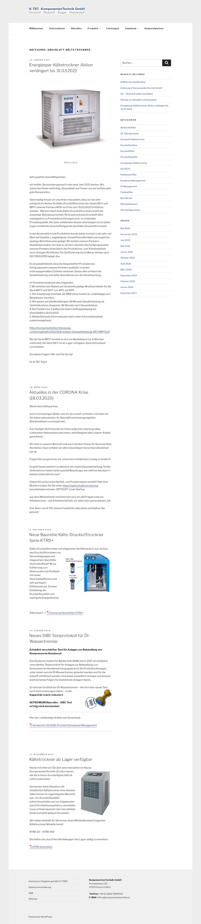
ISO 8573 (125, 168)
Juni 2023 (125, 240)
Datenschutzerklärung (40, 887)
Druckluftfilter (127, 151)
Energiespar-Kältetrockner (133, 163)
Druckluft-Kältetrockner (132, 139)
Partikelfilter (126, 192)
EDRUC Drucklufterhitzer (133, 82)
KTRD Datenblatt (42, 846)
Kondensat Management (132, 180)
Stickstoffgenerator (130, 210)
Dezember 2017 (128, 293)
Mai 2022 (125, 246)
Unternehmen (57, 28)
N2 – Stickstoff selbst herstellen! (136, 93)
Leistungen (112, 28)
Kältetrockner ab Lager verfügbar (60, 759)
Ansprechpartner (154, 28)
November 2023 (128, 234)
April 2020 (125, 263)
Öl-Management (128, 186)
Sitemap (33, 898)
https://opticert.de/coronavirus (80, 485)
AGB (31, 893)
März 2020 (126, 269)
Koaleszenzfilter (128, 174)
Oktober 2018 (127, 281)
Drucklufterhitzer (129, 145)
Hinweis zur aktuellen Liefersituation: (138, 99)
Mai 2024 (125, 228)
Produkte (94, 28)
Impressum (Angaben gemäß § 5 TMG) (48, 881)
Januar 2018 (126, 287)
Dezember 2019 (128, 275)
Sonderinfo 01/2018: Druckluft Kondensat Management (65, 725)
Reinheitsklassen (128, 204)
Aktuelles (76, 28)
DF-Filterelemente (129, 133)
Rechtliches (126, 198)
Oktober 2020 (127, 257)
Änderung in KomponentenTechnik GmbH (141, 88)
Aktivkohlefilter (128, 127)
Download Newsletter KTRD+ (66, 612)
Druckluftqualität (128, 157)
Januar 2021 (126, 252)
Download (132, 28)
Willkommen (36, 28)
